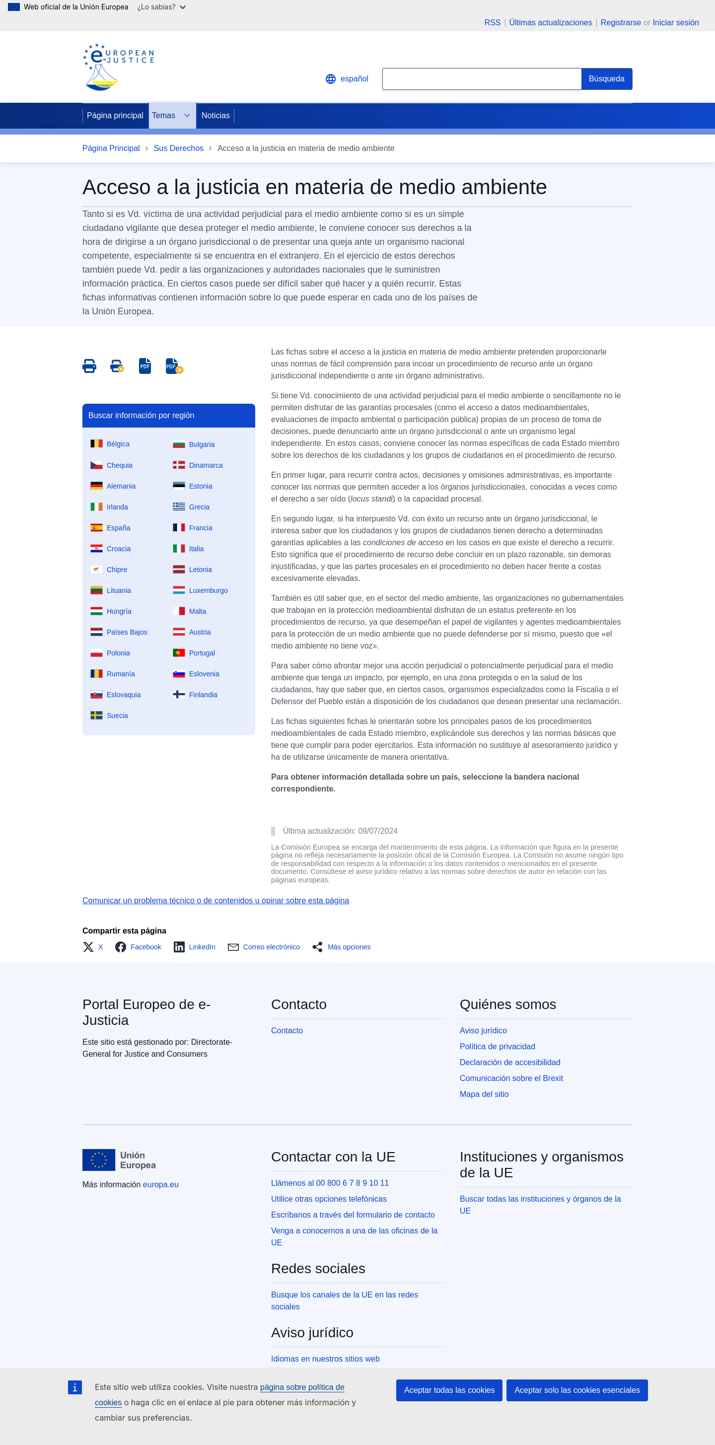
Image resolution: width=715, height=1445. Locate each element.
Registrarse (621, 22)
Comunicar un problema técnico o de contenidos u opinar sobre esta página (215, 900)
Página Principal (111, 148)
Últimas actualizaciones (550, 23)
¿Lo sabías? (162, 6)
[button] (95, 947)
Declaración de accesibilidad (510, 1062)
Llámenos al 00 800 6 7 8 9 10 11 (330, 1183)
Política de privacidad (497, 1046)
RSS (493, 23)
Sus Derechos (179, 148)
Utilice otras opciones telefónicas (329, 1199)
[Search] (607, 79)
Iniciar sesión (676, 22)
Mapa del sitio (484, 1094)
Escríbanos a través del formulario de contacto (353, 1215)
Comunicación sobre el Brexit (511, 1078)
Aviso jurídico (483, 1030)
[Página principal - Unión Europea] (119, 1160)
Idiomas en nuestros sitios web (325, 1359)
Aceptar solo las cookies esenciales (577, 1390)
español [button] (346, 79)
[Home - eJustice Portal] (118, 67)
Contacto (287, 1030)
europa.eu (161, 1184)
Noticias (216, 115)
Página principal (115, 115)
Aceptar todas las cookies (449, 1390)
